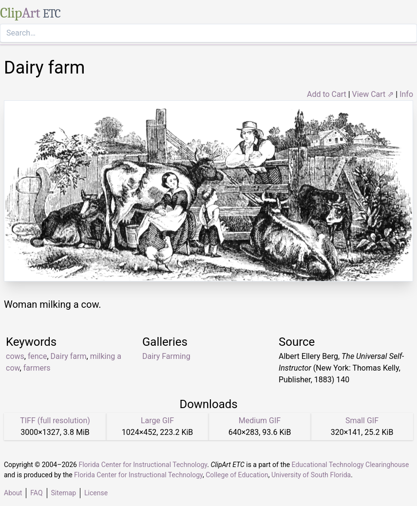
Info (406, 94)
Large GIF (157, 420)
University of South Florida (311, 475)
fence (37, 356)
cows (15, 356)
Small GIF (362, 420)
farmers (37, 368)
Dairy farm (69, 356)
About (13, 493)
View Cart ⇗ (373, 94)
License (96, 493)
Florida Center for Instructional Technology (142, 465)
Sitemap (63, 493)
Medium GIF (260, 420)
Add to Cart (326, 94)
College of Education (237, 475)
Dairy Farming (166, 356)
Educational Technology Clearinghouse (350, 465)
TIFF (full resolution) (55, 420)
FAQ (36, 493)
